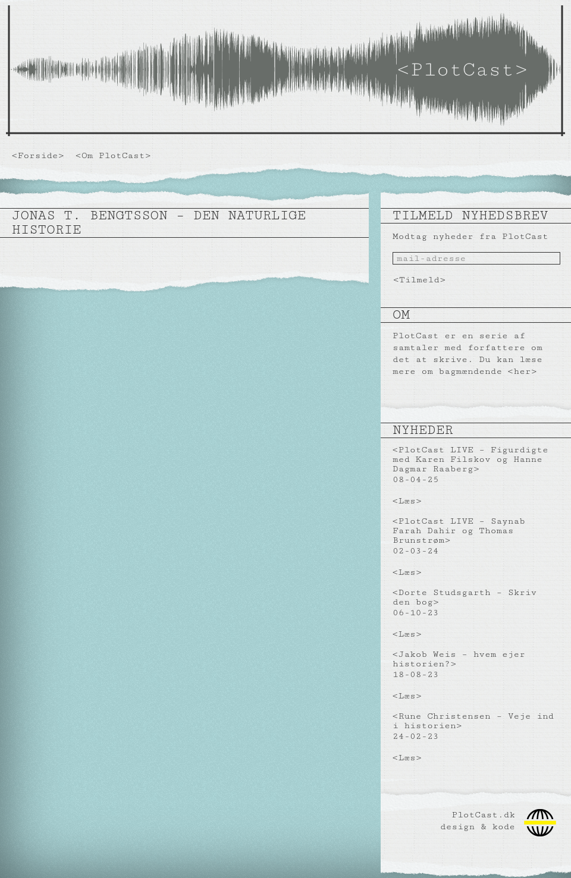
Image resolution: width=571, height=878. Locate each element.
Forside (38, 155)
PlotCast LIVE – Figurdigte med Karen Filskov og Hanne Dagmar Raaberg (470, 459)
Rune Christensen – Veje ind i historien (473, 721)
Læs (407, 501)
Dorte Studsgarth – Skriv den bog (465, 597)
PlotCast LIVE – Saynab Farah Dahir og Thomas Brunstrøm (459, 530)
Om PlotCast (113, 155)
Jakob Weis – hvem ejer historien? (459, 659)
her (522, 371)
